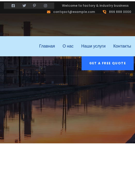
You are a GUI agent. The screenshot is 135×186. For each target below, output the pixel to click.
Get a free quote (107, 63)
